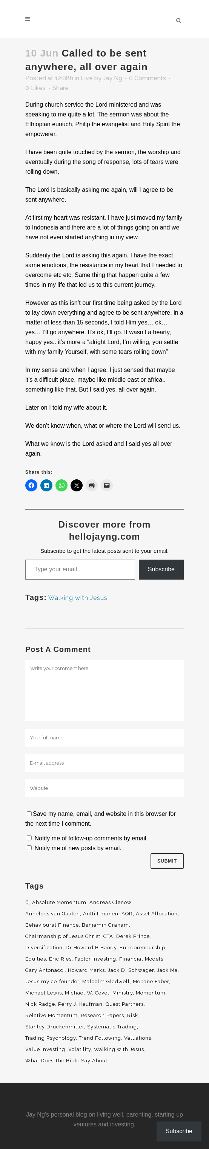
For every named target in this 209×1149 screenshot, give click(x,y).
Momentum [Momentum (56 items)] (151, 993)
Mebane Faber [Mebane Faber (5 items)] (151, 981)
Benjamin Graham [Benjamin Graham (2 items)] (105, 925)
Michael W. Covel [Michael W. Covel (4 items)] (87, 993)
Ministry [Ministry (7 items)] (122, 993)
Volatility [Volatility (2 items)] (79, 1049)
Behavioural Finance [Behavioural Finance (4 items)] (52, 925)
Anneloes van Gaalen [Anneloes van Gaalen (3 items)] (52, 913)
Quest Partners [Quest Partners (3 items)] (125, 1004)
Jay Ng (112, 78)
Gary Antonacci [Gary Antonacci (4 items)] (45, 970)
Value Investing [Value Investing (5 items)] (45, 1049)
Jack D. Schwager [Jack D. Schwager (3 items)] (131, 970)
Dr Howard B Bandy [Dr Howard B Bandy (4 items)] (91, 947)
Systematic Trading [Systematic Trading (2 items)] (112, 1027)
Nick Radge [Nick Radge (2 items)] (40, 1004)
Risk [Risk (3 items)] (132, 1015)
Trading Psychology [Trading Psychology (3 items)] (50, 1038)
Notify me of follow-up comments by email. (91, 838)
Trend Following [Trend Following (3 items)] (100, 1038)
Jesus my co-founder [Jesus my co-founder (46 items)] (52, 981)
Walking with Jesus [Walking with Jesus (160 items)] (119, 1049)
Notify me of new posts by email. (77, 848)
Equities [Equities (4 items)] (35, 959)
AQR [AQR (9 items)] (127, 913)
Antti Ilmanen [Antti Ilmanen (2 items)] (100, 913)
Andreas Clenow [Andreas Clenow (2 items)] (110, 902)
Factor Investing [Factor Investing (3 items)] (95, 959)
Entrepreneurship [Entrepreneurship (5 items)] (142, 947)
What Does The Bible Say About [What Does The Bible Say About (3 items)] (66, 1060)
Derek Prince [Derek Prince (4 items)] (133, 936)
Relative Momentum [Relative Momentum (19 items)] (51, 1015)
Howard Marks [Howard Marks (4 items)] (86, 970)
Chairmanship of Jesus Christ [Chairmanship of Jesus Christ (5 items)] (62, 936)
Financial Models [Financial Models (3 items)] (141, 959)
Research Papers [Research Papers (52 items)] (102, 1015)
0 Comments (147, 78)
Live (87, 78)
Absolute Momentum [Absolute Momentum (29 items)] (59, 902)
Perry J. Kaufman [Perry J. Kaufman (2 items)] (80, 1004)
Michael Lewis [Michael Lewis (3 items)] (43, 993)
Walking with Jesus (78, 597)
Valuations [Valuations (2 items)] (137, 1038)
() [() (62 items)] (27, 902)
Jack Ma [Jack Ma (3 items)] (167, 970)
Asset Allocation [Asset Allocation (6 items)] (157, 913)
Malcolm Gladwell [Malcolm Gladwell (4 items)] (106, 981)
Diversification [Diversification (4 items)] (44, 947)
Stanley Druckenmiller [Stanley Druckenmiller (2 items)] (54, 1027)
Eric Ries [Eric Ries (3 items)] (60, 959)
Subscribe (161, 569)
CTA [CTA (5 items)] (108, 936)
